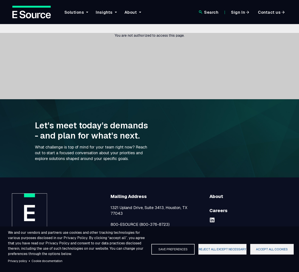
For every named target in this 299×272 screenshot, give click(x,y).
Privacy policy (17, 261)
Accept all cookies (272, 249)
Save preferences (173, 249)
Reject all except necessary (222, 249)
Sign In (238, 12)
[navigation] (129, 14)
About (130, 12)
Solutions (74, 12)
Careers (218, 210)
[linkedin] (212, 220)
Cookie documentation (47, 261)
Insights (104, 12)
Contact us (269, 12)
